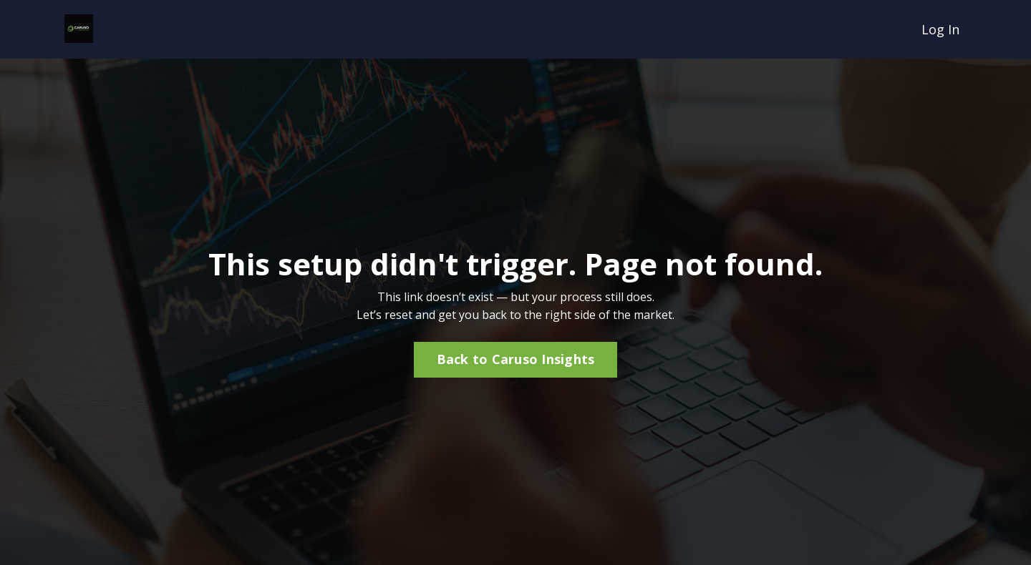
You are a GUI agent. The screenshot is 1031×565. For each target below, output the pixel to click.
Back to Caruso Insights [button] (516, 359)
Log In (940, 29)
